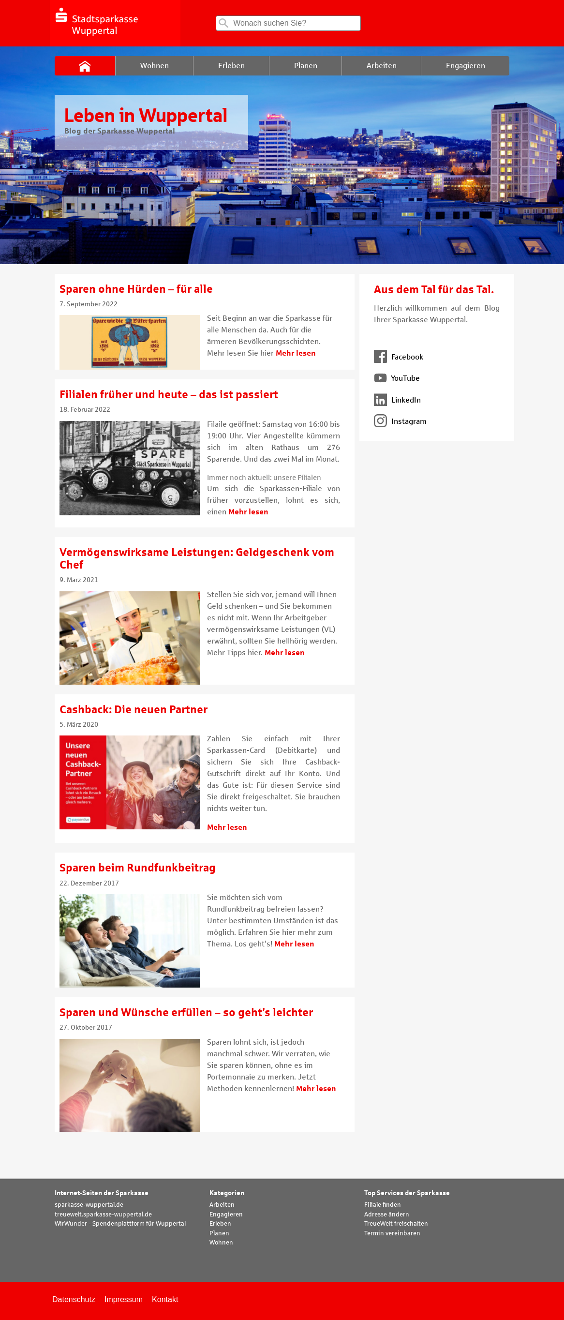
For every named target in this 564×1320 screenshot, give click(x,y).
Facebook (398, 357)
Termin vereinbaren (392, 1233)
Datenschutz (73, 1299)
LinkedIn (397, 400)
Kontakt (165, 1299)
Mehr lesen (296, 353)
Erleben (220, 1223)
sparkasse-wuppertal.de (89, 1204)
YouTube (397, 378)
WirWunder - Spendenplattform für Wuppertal (120, 1223)
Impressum (123, 1299)
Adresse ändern (386, 1214)
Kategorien (226, 1193)
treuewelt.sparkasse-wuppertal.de (103, 1214)
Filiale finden (382, 1204)
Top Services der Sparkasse (407, 1193)
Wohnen (221, 1242)
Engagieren (226, 1214)
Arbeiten (222, 1204)
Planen (219, 1233)
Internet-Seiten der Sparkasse (101, 1193)
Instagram (400, 421)
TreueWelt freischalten (396, 1223)
